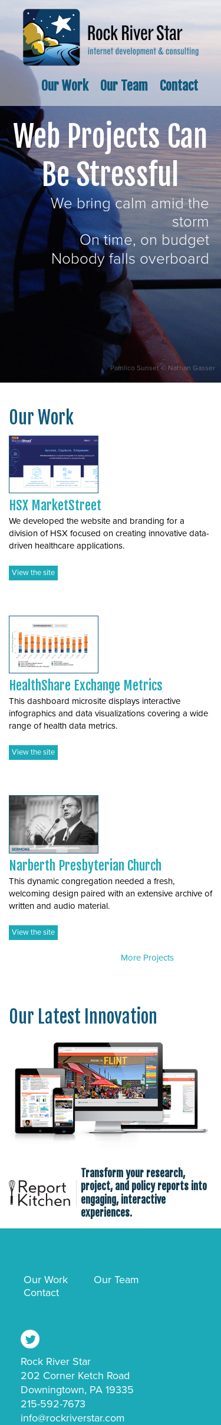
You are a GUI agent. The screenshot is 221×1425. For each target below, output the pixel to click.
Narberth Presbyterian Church (85, 865)
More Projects (147, 957)
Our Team (124, 86)
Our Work (64, 86)
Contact (179, 86)
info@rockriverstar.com (73, 1417)
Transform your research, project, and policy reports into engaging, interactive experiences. (144, 1193)
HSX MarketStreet (55, 505)
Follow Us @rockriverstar (30, 1339)
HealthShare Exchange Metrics (86, 685)
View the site (33, 572)
